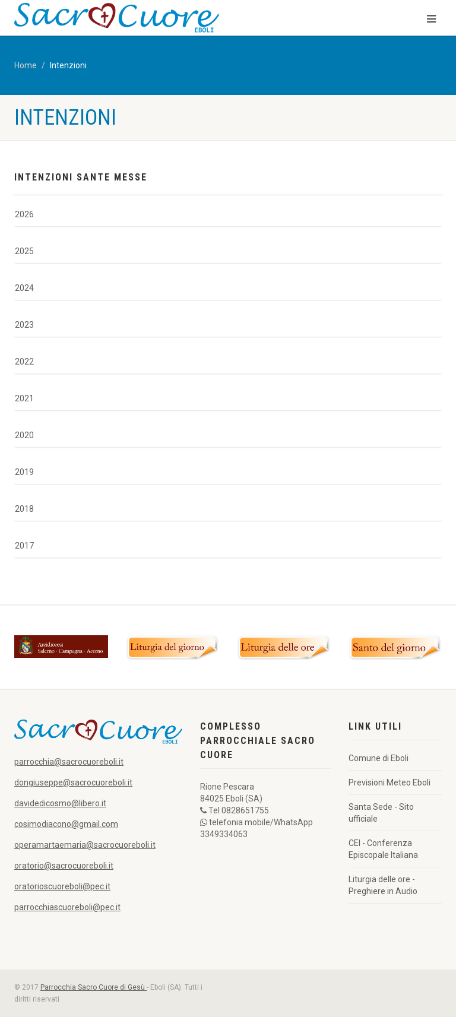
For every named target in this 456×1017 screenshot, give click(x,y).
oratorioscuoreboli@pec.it (62, 886)
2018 (24, 509)
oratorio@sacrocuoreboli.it (63, 865)
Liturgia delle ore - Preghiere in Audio (383, 885)
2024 (24, 288)
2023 (24, 325)
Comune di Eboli (378, 758)
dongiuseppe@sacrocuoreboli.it (73, 782)
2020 (24, 435)
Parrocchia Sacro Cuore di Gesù (93, 987)
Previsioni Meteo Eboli (389, 782)
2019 (24, 472)
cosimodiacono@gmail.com (66, 824)
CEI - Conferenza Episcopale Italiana (383, 849)
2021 (24, 398)
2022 (24, 361)
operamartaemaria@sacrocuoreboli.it (85, 845)
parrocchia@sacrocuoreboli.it (69, 761)
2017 (24, 545)
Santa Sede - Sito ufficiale (381, 812)
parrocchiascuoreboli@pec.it (67, 907)
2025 (24, 251)
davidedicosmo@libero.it (60, 803)
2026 (24, 214)
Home (25, 65)
